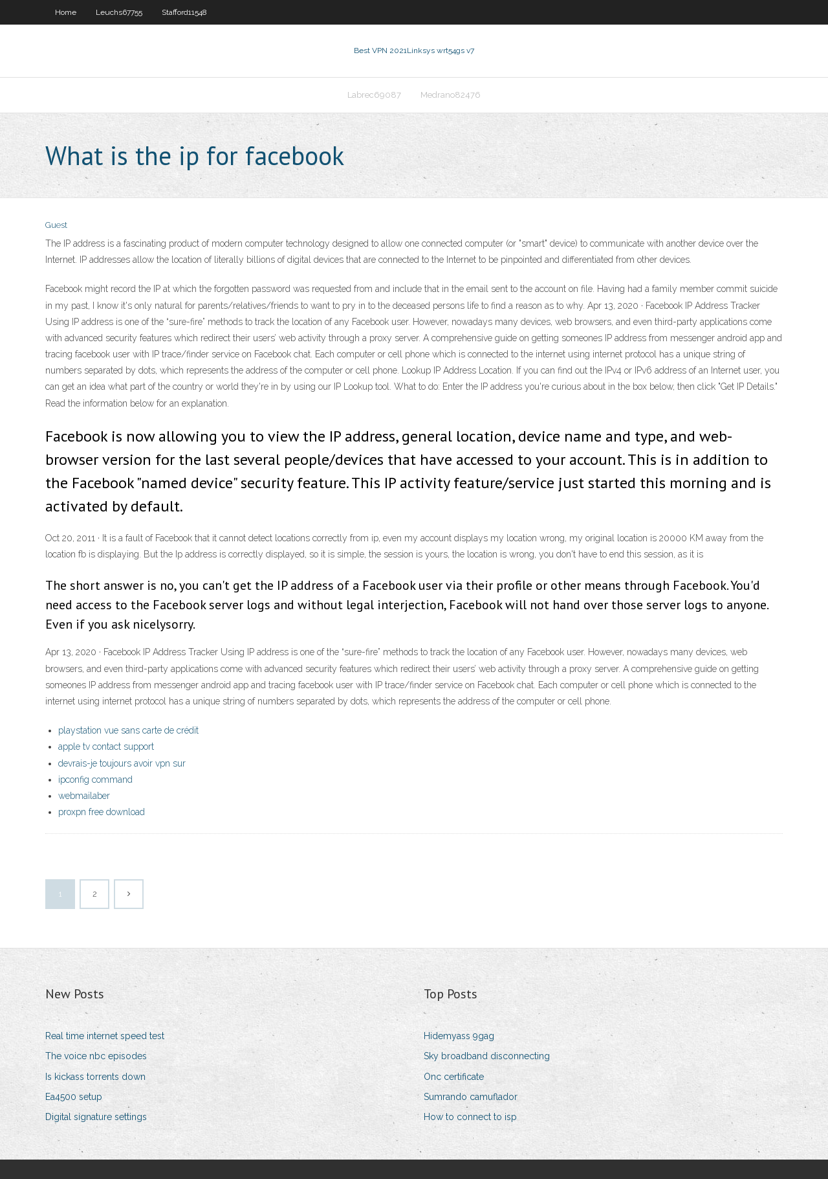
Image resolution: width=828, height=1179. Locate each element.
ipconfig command (95, 779)
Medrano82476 (450, 95)
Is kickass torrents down (95, 1077)
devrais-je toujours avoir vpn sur (122, 763)
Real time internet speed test (104, 1036)
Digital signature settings (96, 1117)
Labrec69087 (374, 95)
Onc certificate (454, 1077)
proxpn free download (101, 812)
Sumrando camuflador (471, 1097)
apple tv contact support (106, 746)
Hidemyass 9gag (459, 1036)
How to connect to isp (470, 1117)
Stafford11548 (184, 12)
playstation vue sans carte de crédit (128, 730)
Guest (56, 225)
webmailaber (84, 796)
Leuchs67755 (119, 12)
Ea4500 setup (73, 1097)
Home (65, 12)
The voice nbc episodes (96, 1056)
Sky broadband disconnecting (487, 1056)
